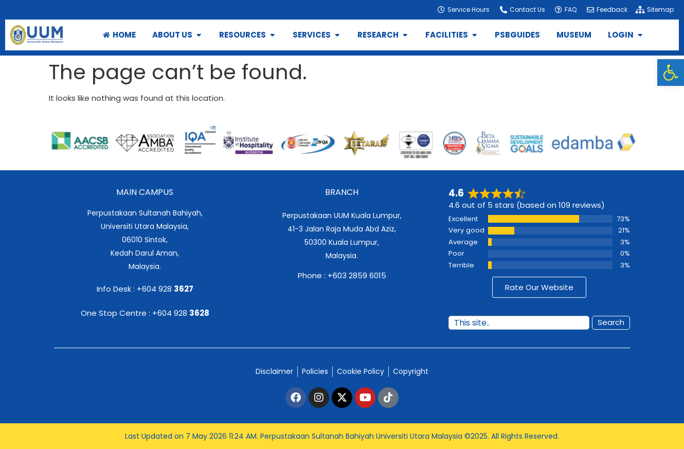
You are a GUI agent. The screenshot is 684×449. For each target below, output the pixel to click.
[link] (670, 72)
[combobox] (518, 323)
